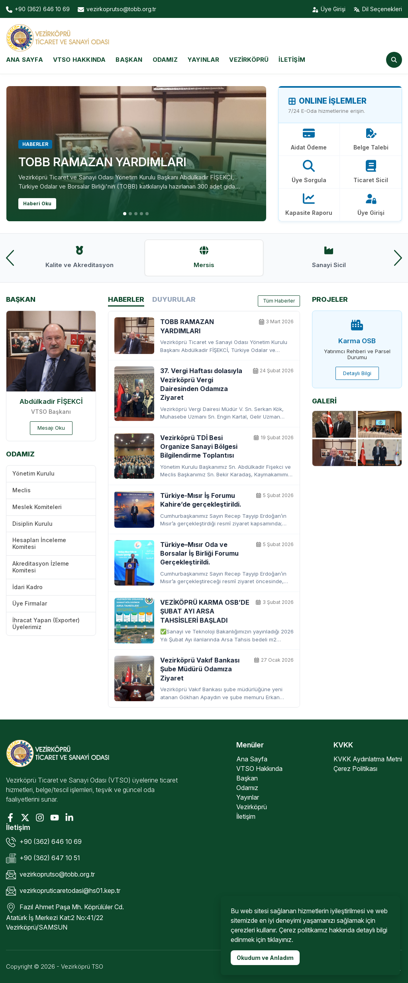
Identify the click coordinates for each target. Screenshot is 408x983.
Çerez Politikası (355, 769)
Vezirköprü (249, 59)
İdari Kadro (27, 587)
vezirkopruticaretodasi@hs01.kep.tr (63, 891)
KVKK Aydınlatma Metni (367, 759)
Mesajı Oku (51, 428)
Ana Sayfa (24, 59)
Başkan (129, 59)
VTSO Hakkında (79, 59)
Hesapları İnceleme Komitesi (39, 543)
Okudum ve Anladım (265, 957)
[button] (124, 213)
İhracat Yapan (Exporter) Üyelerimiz (46, 623)
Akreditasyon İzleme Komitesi (40, 567)
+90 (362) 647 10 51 (43, 858)
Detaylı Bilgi (357, 373)
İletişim (292, 59)
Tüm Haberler (279, 301)
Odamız (165, 59)
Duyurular (174, 299)
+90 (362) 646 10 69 (44, 842)
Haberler (126, 301)
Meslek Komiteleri (37, 506)
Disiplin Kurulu (32, 523)
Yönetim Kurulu (33, 473)
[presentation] (10, 258)
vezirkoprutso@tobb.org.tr (50, 875)
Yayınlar (204, 59)
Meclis (21, 490)
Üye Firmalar (29, 603)
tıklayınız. (280, 940)
